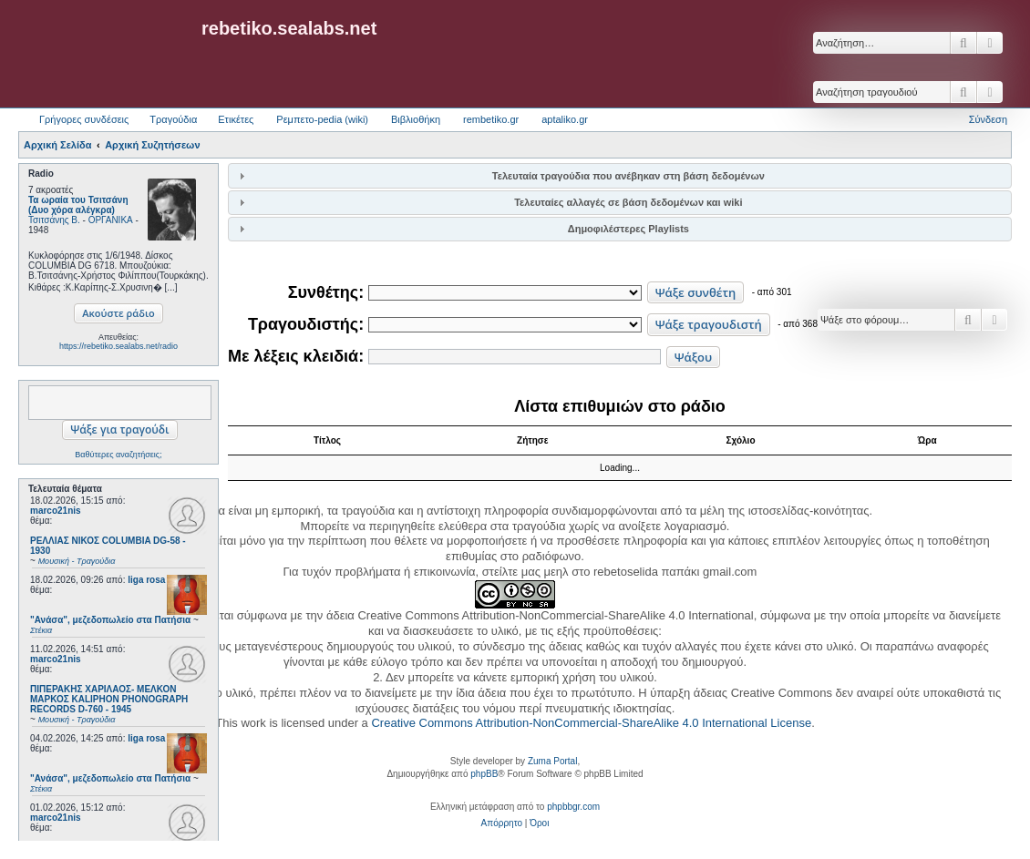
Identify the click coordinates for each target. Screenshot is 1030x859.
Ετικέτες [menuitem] (235, 119)
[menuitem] (501, 823)
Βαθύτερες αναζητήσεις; (118, 454)
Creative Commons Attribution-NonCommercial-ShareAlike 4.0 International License (591, 723)
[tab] (620, 175)
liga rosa (146, 580)
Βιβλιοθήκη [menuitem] (415, 119)
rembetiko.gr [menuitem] (491, 119)
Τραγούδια (173, 119)
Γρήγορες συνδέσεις (84, 119)
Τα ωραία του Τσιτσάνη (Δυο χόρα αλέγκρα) (78, 205)
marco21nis (55, 511)
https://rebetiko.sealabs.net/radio (118, 346)
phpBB (484, 774)
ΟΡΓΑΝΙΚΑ (110, 220)
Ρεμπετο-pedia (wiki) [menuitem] (322, 119)
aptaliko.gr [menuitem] (564, 119)
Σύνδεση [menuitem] (988, 119)
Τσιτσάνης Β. (54, 220)
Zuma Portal (552, 761)
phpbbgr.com (573, 807)
